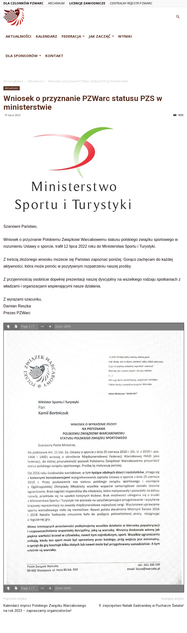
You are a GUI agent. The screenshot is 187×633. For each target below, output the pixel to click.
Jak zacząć (101, 36)
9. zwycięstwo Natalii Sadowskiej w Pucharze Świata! (141, 605)
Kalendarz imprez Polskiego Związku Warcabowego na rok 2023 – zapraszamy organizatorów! (44, 608)
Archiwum (56, 3)
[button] (178, 17)
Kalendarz (46, 36)
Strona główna (13, 81)
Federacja (73, 36)
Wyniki (125, 36)
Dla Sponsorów (23, 55)
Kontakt (54, 55)
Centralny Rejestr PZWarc (131, 3)
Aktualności (18, 36)
